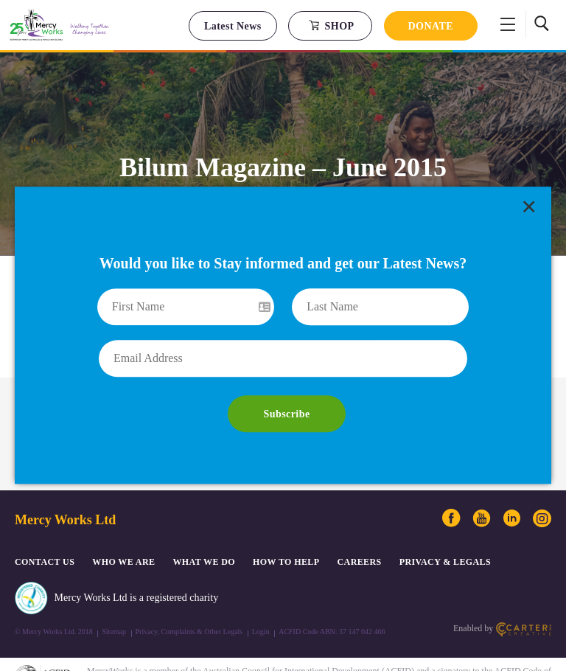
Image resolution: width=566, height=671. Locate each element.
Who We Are (123, 525)
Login (261, 595)
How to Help (286, 525)
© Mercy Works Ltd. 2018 (54, 595)
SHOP (331, 26)
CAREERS (360, 525)
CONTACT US (44, 525)
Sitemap (114, 595)
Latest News (233, 26)
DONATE (431, 26)
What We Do (203, 525)
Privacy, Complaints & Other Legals (189, 595)
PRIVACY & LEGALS (445, 525)
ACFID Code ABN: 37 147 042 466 (332, 595)
